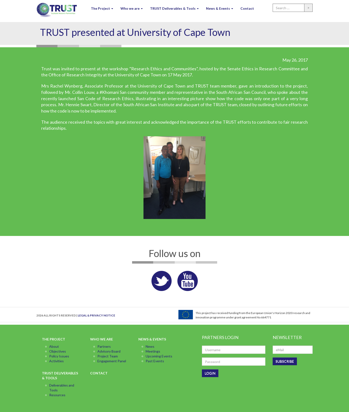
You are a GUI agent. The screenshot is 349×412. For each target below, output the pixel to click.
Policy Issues (59, 356)
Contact (247, 8)
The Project (102, 8)
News (150, 346)
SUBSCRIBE (285, 361)
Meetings (153, 351)
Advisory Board (108, 351)
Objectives (57, 351)
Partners (104, 346)
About (54, 346)
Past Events (155, 361)
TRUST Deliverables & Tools (174, 8)
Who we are (131, 8)
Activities (56, 361)
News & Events (219, 8)
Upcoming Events (159, 356)
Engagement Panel (111, 361)
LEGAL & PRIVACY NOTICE (96, 315)
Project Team (107, 356)
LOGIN (210, 373)
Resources (57, 395)
